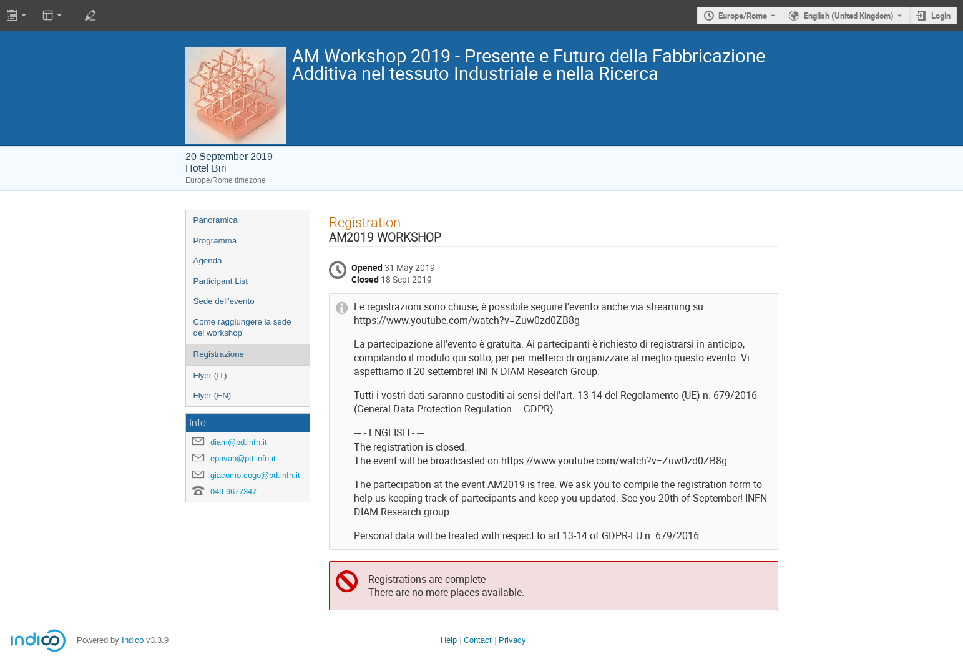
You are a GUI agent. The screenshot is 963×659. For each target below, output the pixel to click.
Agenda (207, 260)
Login (941, 15)
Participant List (220, 281)
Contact (478, 640)
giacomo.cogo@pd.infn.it (255, 475)
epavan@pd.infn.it (243, 458)
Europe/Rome (742, 15)
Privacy (512, 640)
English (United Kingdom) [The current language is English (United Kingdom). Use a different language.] (849, 15)
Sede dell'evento (224, 301)
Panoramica (215, 220)
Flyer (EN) (212, 395)
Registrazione (219, 354)
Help (449, 640)
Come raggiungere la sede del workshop (242, 327)
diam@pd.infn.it (238, 442)
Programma (215, 240)
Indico (133, 640)
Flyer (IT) (210, 375)
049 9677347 (233, 491)
